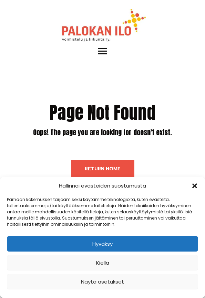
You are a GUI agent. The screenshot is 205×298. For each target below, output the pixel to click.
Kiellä (102, 262)
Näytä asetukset (102, 281)
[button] (194, 185)
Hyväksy (102, 243)
